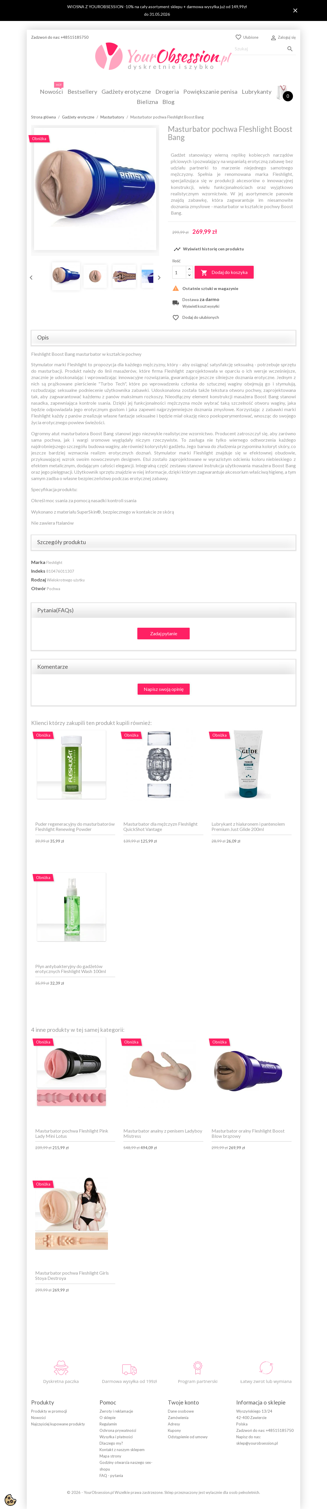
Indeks (38, 571)
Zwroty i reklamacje (116, 1411)
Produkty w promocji (49, 1411)
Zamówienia (178, 1417)
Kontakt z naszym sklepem (122, 1449)
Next (158, 276)
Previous (30, 276)
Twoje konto (183, 1402)
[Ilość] (179, 272)
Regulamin (108, 1424)
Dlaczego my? (111, 1443)
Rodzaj (38, 579)
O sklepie (107, 1417)
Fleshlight (54, 562)
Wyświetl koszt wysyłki (200, 306)
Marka (38, 562)
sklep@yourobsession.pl (257, 1443)
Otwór (38, 588)
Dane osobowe (181, 1411)
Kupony (174, 1430)
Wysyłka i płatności (116, 1436)
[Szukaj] (264, 49)
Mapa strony (110, 1456)
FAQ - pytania (111, 1475)
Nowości (38, 1417)
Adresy (174, 1424)
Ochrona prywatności (117, 1430)
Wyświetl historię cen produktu (209, 249)
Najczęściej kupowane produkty (58, 1424)
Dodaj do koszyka (224, 272)
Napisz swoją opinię (164, 689)
